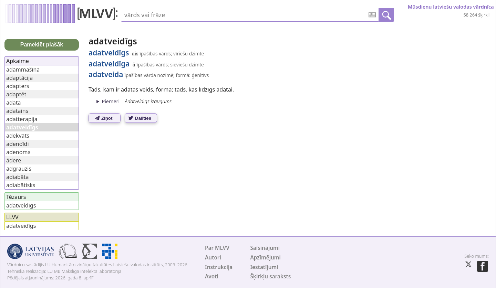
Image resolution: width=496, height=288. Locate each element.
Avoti (211, 276)
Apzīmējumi (265, 257)
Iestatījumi (264, 267)
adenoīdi (17, 144)
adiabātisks (20, 185)
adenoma (18, 152)
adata (13, 102)
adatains (17, 111)
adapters (17, 86)
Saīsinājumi (265, 248)
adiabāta (17, 177)
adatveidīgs (21, 205)
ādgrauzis (18, 168)
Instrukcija (218, 267)
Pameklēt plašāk (41, 44)
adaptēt (16, 94)
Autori (213, 257)
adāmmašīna (23, 69)
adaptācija (19, 78)
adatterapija (22, 119)
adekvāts (17, 135)
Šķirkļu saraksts (270, 276)
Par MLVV (217, 248)
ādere (13, 160)
